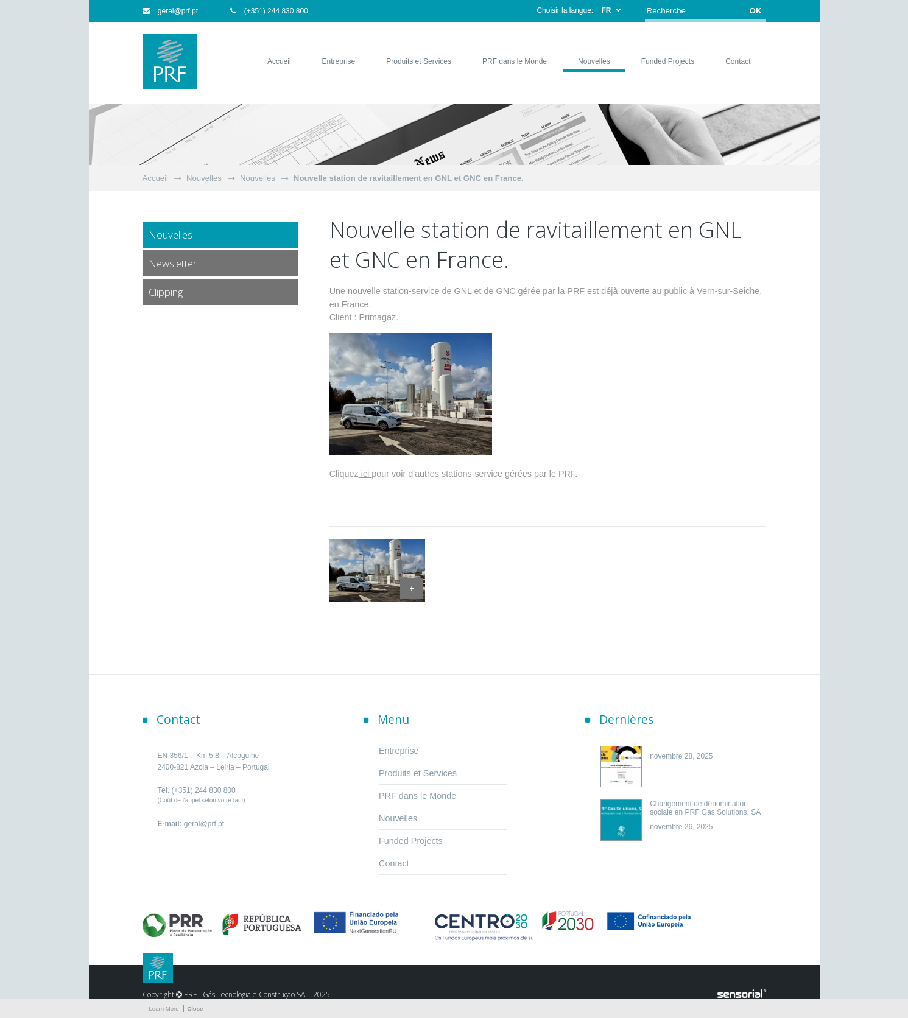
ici (365, 474)
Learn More (164, 1008)
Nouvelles (204, 178)
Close (195, 1008)
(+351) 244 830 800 (269, 11)
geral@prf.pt (171, 11)
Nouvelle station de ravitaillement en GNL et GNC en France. (409, 178)
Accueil (156, 178)
